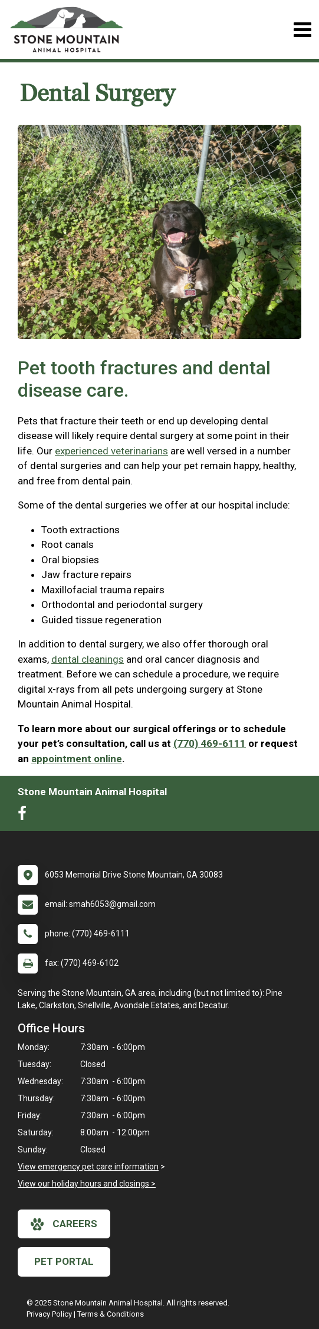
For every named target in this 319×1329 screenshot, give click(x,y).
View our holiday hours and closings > (87, 1183)
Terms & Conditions (110, 1314)
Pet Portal (64, 1261)
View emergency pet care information (88, 1166)
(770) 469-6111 (209, 743)
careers (64, 1224)
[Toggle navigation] (302, 29)
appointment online (76, 759)
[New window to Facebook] (25, 815)
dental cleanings (87, 659)
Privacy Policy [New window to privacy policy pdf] (49, 1314)
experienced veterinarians (111, 451)
